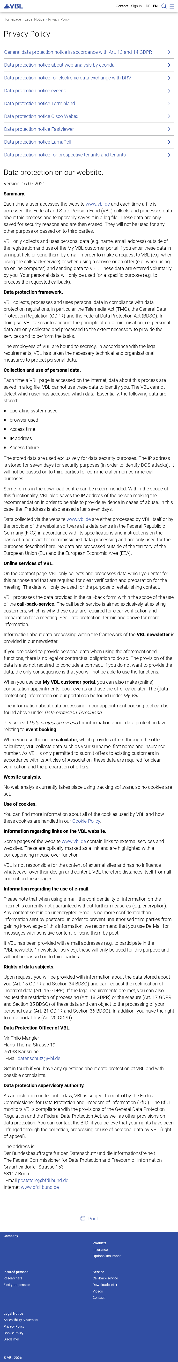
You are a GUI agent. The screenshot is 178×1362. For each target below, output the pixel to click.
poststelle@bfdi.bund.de (43, 1180)
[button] (89, 1218)
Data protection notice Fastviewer (39, 129)
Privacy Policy (59, 19)
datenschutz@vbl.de (39, 1058)
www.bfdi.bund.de (40, 1187)
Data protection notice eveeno (35, 90)
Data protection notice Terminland (39, 103)
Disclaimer (11, 1339)
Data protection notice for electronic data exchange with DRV (67, 78)
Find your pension (17, 1285)
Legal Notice (34, 19)
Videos (98, 1291)
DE (148, 6)
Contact (122, 6)
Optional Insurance (107, 1256)
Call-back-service (105, 1278)
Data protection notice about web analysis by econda (59, 65)
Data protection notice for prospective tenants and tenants (65, 155)
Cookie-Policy (86, 821)
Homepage (12, 19)
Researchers (13, 1278)
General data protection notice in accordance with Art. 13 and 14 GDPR (78, 52)
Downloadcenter (105, 1285)
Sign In (136, 6)
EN (155, 6)
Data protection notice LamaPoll (37, 142)
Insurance (100, 1250)
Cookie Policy (13, 1333)
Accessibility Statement (21, 1320)
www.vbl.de (98, 204)
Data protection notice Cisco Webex (41, 116)
